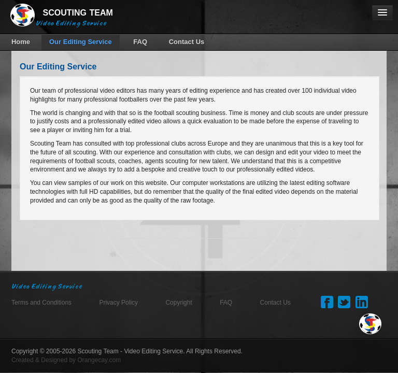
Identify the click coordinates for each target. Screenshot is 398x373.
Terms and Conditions (41, 302)
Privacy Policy (118, 302)
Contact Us (275, 302)
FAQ (226, 302)
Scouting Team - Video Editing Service (130, 350)
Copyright (178, 302)
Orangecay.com (99, 359)
